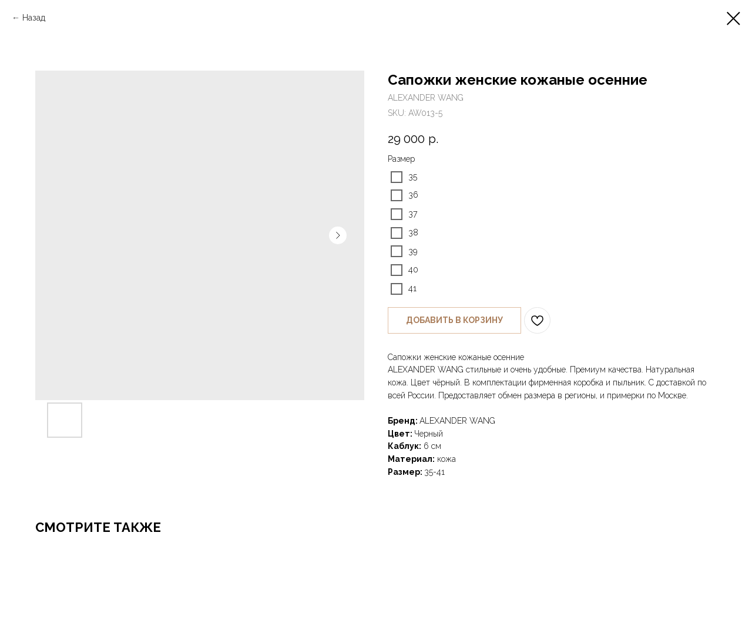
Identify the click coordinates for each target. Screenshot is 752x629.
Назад (33, 17)
